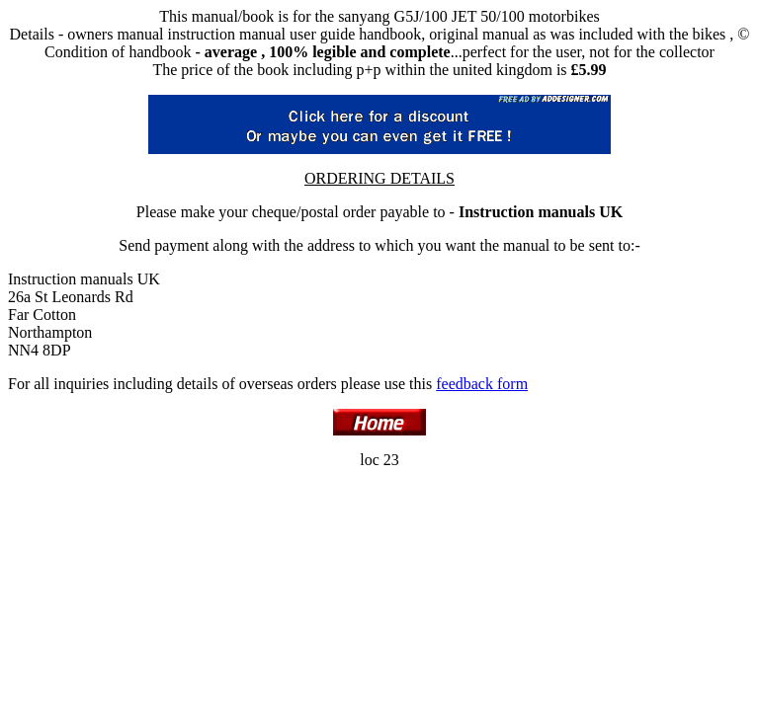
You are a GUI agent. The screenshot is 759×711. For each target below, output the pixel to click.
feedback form (482, 383)
